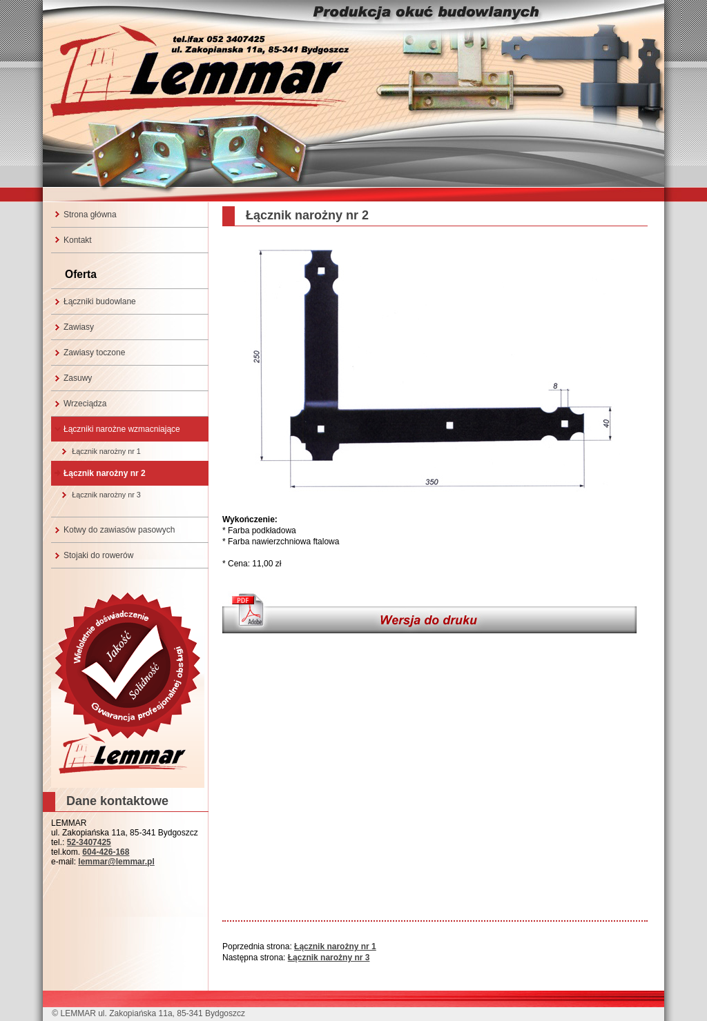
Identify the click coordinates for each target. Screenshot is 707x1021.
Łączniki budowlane (100, 301)
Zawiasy (79, 327)
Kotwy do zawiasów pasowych (119, 530)
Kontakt (78, 240)
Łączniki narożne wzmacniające (122, 429)
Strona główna (90, 214)
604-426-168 (105, 852)
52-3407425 (89, 842)
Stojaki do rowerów (98, 555)
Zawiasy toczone (94, 352)
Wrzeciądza (85, 403)
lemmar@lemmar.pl (116, 861)
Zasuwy (78, 378)
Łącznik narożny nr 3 (106, 494)
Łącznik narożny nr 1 (106, 451)
